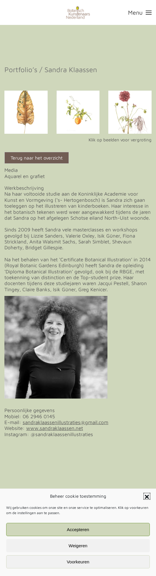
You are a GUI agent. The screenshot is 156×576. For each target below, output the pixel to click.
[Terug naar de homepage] (78, 12)
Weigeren (78, 545)
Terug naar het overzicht (37, 157)
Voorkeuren (78, 561)
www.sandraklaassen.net (54, 428)
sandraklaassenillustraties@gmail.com (65, 422)
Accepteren (78, 529)
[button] (147, 496)
